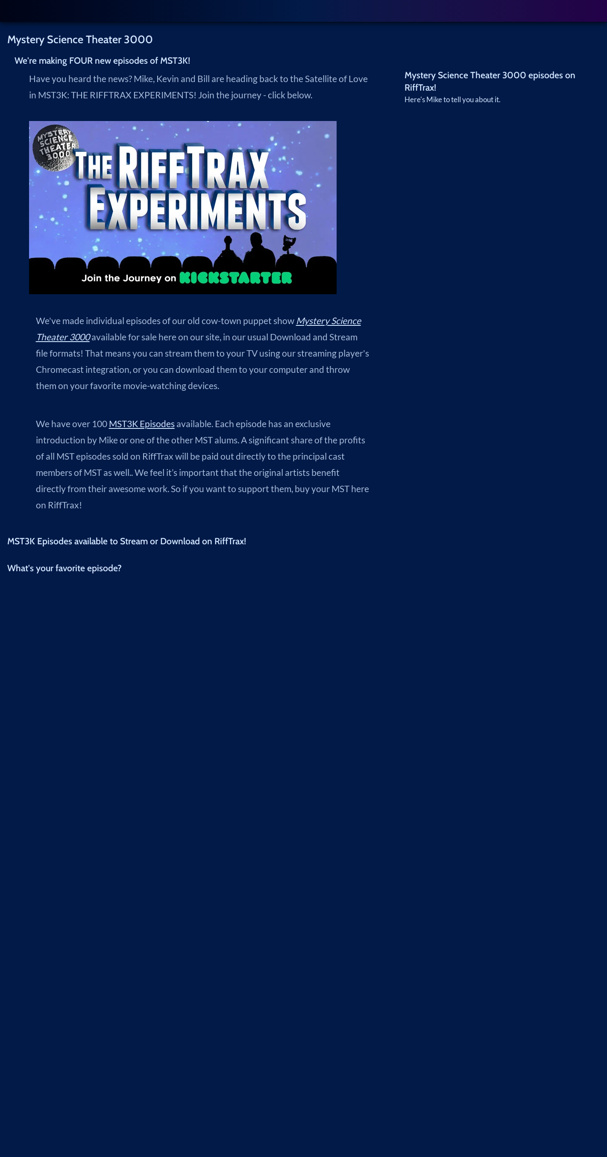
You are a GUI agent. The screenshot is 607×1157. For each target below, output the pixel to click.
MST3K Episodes (142, 423)
